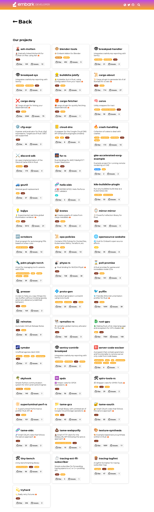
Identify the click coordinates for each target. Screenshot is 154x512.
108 (122, 337)
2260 (27, 116)
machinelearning (22, 273)
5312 (27, 226)
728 (65, 276)
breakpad (98, 59)
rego (62, 247)
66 (26, 472)
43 (65, 420)
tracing (110, 469)
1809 (105, 446)
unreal (113, 363)
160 (65, 337)
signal (97, 140)
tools (63, 85)
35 (104, 252)
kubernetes (108, 195)
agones (19, 356)
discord (19, 166)
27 (120, 90)
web (96, 247)
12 (42, 64)
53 (104, 200)
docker (97, 169)
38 (121, 307)
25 (65, 307)
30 (65, 171)
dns (57, 137)
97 (65, 116)
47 (104, 474)
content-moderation (63, 443)
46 (26, 144)
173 (104, 145)
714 (104, 90)
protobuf (68, 302)
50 (104, 114)
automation (120, 360)
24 (65, 90)
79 (43, 116)
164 (26, 311)
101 (26, 420)
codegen (59, 302)
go (57, 195)
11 (121, 446)
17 (26, 363)
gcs (17, 193)
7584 (105, 337)
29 (104, 391)
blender (58, 57)
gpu (57, 166)
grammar (98, 363)
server (106, 363)
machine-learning (108, 109)
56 (65, 394)
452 (65, 62)
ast (112, 360)
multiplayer (40, 356)
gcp (62, 137)
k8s (32, 356)
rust (17, 59)
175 (26, 171)
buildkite (98, 195)
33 (65, 252)
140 (26, 394)
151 (104, 278)
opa (57, 247)
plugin (39, 273)
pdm (33, 273)
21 (104, 64)
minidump (107, 59)
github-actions (21, 247)
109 (26, 64)
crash (97, 137)
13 (80, 252)
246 (26, 503)
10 (65, 448)
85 (104, 420)
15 (120, 145)
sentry (82, 361)
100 (104, 226)
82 (26, 335)
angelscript (99, 360)
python (66, 57)
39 (26, 281)
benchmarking (21, 467)
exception (105, 137)
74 (65, 226)
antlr (107, 360)
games (97, 109)
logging (97, 469)
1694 (105, 307)
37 (26, 198)
